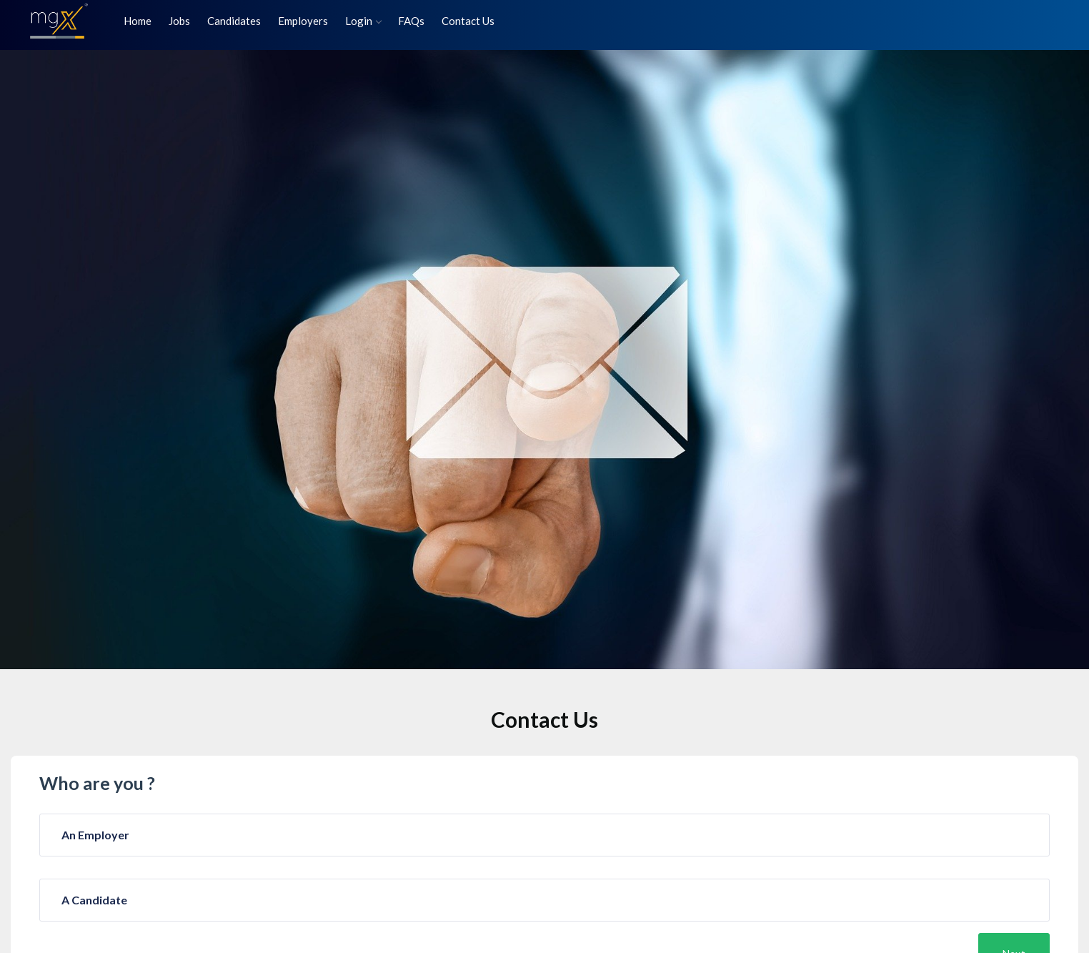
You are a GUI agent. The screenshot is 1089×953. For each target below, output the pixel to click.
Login (363, 20)
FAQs (411, 20)
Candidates (234, 20)
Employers (303, 20)
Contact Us (468, 20)
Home (137, 20)
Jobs (179, 20)
